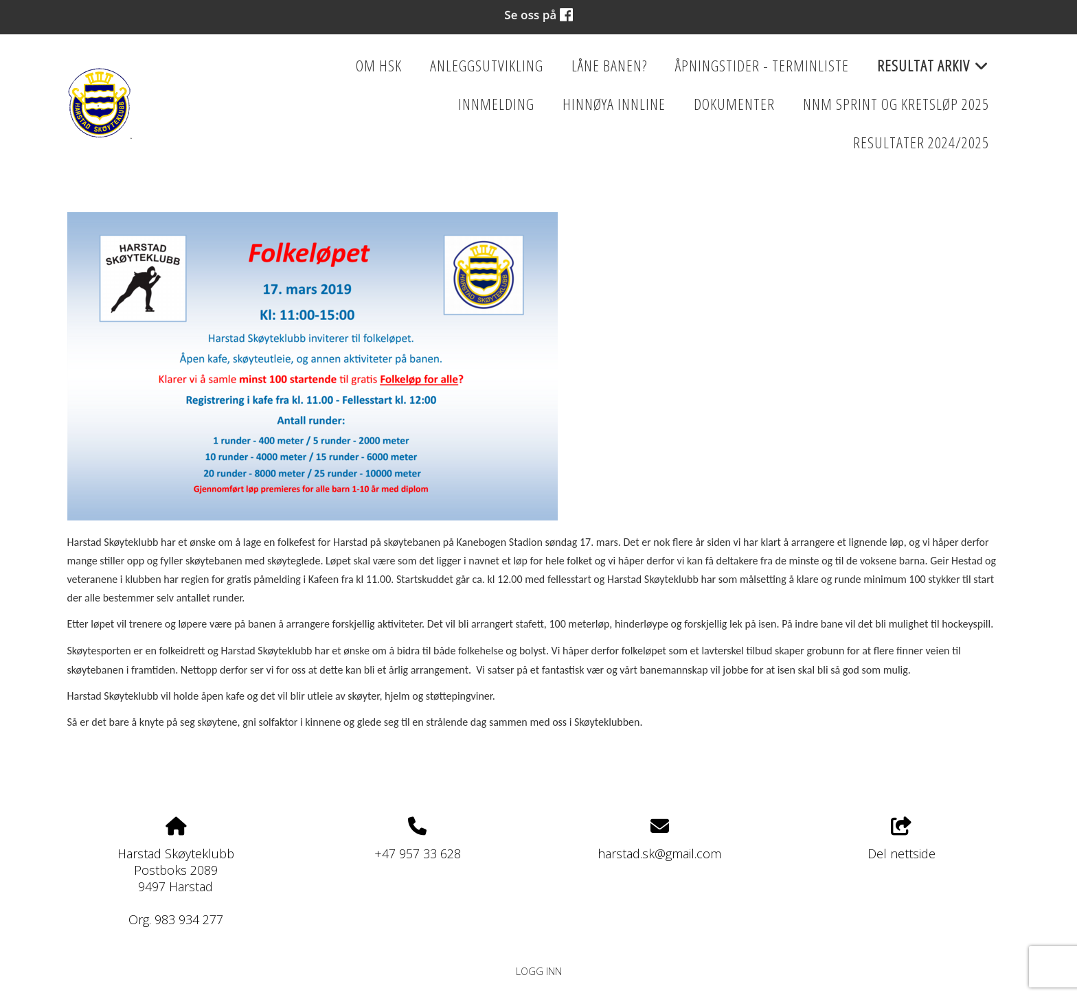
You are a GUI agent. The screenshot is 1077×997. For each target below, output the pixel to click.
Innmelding (496, 104)
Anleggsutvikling (486, 65)
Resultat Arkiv (933, 70)
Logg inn (539, 971)
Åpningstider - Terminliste (762, 65)
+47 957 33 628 (417, 853)
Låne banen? (609, 65)
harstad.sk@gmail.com (659, 853)
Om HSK (379, 65)
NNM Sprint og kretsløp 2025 (896, 104)
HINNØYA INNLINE (614, 104)
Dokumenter (734, 104)
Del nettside (902, 839)
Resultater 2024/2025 (921, 142)
